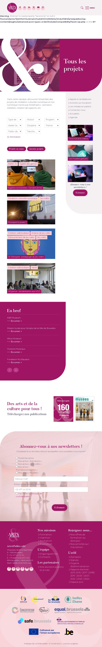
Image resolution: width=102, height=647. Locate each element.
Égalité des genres (28, 164)
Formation (46, 534)
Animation (46, 541)
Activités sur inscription (80, 103)
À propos (75, 557)
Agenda (73, 117)
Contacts (45, 557)
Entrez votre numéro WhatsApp (29, 484)
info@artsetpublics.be (19, 558)
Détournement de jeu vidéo (21, 237)
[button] (82, 7)
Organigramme (49, 554)
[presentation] (32, 506)
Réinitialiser (13, 137)
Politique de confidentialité (36, 644)
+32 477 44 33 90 (16, 555)
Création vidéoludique (18, 233)
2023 (80, 579)
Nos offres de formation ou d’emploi (78, 537)
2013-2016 (75, 572)
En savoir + (16, 321)
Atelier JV (12, 164)
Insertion (45, 538)
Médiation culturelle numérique (22, 198)
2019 (73, 575)
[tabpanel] (33, 340)
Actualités (74, 114)
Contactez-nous (77, 110)
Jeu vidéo (44, 198)
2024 (87, 579)
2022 (73, 579)
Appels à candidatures (80, 99)
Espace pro (76, 582)
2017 (85, 572)
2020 (80, 575)
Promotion (46, 544)
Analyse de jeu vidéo (41, 233)
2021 (86, 575)
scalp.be (74, 644)
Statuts (74, 560)
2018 (91, 572)
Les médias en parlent (80, 106)
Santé (34, 267)
